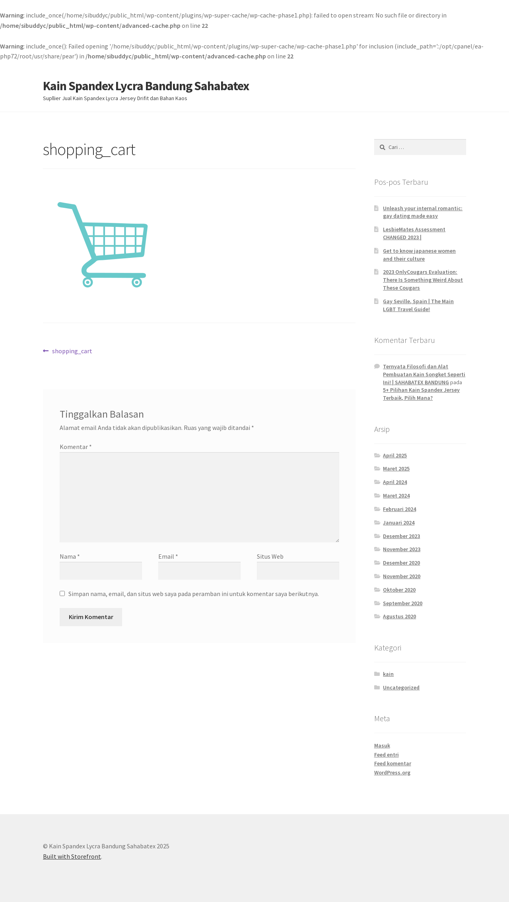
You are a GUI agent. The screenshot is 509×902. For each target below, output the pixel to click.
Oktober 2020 (399, 589)
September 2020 (402, 603)
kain (388, 673)
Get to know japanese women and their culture (419, 254)
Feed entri (386, 754)
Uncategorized (401, 687)
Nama (70, 556)
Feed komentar (392, 763)
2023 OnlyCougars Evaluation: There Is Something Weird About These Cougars (423, 279)
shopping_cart (72, 351)
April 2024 (395, 482)
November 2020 (401, 576)
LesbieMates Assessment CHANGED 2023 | (414, 233)
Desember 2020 (401, 562)
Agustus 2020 (399, 616)
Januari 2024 (398, 522)
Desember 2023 (401, 536)
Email (168, 556)
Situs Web (270, 556)
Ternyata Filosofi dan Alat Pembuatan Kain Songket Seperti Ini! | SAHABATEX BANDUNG (424, 374)
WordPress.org (392, 772)
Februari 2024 (399, 509)
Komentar (76, 447)
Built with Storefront (72, 856)
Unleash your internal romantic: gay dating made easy (422, 212)
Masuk (382, 745)
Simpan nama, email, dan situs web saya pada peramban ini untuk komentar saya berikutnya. (193, 594)
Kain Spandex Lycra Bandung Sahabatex (146, 86)
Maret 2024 (396, 495)
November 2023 (401, 549)
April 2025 (395, 455)
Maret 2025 (396, 468)
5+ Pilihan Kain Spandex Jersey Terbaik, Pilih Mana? (421, 393)
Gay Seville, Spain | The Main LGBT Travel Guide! (418, 305)
